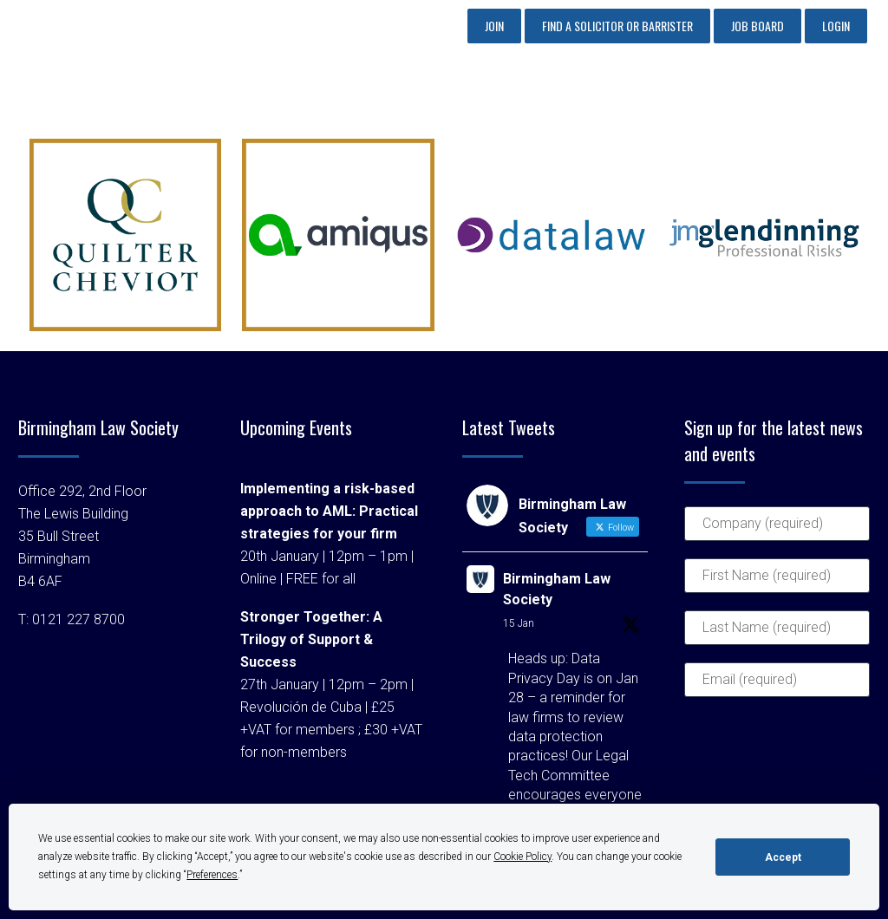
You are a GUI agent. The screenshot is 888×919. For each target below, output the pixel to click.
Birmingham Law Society (556, 589)
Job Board (757, 25)
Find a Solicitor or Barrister (617, 25)
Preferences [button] (212, 875)
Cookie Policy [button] (522, 857)
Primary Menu (840, 89)
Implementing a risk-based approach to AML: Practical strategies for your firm (329, 511)
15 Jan (518, 623)
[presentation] (755, 776)
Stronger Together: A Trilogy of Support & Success (311, 639)
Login (836, 25)
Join (494, 25)
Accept (783, 857)
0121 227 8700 (78, 619)
